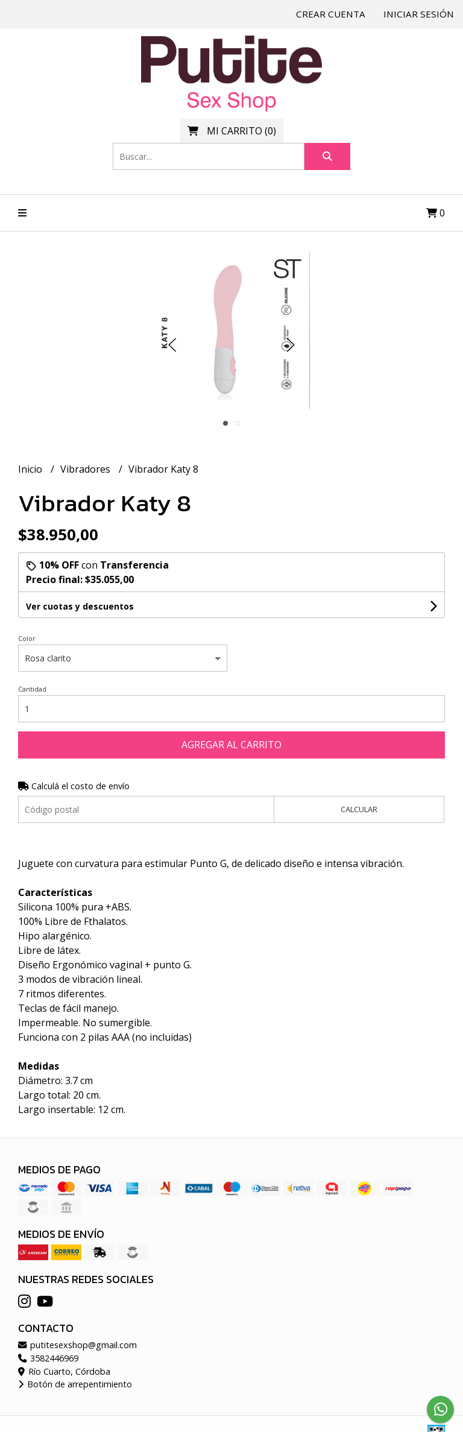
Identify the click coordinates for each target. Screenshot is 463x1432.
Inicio (31, 469)
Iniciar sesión (418, 14)
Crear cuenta (330, 14)
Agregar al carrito (231, 744)
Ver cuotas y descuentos (80, 606)
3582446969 (48, 1358)
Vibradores (86, 469)
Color (27, 638)
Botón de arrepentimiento (75, 1384)
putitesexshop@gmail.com (77, 1345)
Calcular (359, 809)
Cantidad (32, 688)
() (231, 130)
